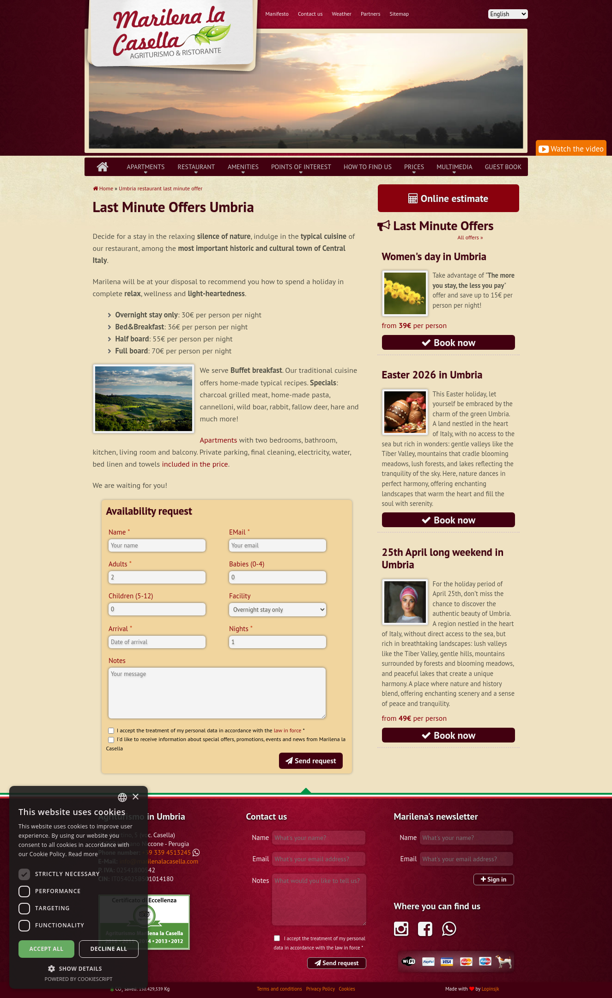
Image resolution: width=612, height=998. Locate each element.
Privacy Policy (321, 989)
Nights (238, 628)
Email (260, 858)
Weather (341, 13)
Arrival (118, 628)
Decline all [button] (109, 949)
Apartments (146, 167)
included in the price (195, 464)
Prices (414, 167)
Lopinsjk (490, 989)
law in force (288, 730)
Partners (371, 13)
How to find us (368, 167)
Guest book (503, 167)
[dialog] (78, 887)
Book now (448, 342)
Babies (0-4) (246, 564)
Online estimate (448, 198)
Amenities (243, 167)
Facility (239, 595)
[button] (78, 968)
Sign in (494, 879)
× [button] (135, 797)
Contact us (310, 13)
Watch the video (571, 149)
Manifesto (277, 13)
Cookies (347, 989)
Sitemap (399, 13)
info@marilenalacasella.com (158, 861)
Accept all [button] (47, 949)
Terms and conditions (280, 989)
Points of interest (301, 167)
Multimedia (454, 167)
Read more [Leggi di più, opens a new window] (83, 854)
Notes (117, 660)
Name (117, 532)
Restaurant (196, 167)
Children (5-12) (131, 595)
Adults (118, 564)
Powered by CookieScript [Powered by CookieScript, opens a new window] (79, 978)
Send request (310, 760)
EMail (237, 532)
